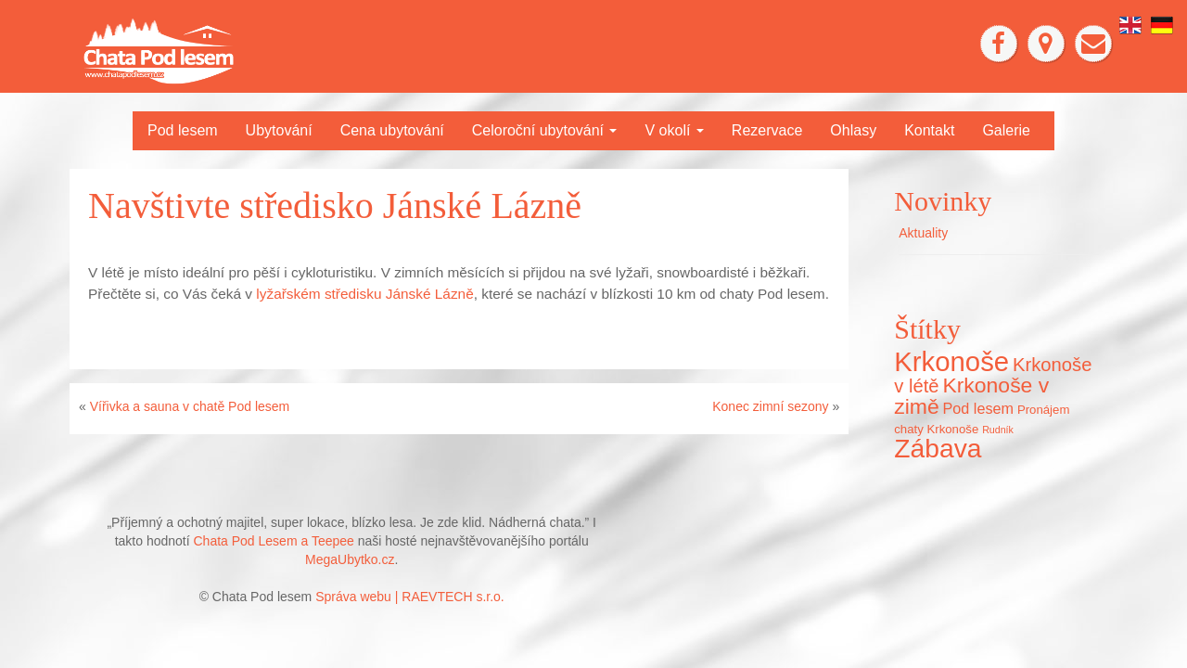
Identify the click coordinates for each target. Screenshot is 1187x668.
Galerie (1006, 130)
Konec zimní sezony (770, 406)
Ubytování (279, 130)
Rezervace (767, 130)
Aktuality (923, 232)
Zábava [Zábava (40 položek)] (937, 448)
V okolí (674, 130)
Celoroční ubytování (545, 130)
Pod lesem (182, 130)
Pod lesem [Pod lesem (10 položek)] (978, 408)
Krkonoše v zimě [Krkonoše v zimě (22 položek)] (971, 395)
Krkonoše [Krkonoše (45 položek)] (951, 361)
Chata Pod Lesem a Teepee (274, 540)
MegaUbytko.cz (349, 559)
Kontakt (929, 130)
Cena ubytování (392, 130)
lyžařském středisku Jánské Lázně (364, 294)
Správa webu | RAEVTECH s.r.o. (409, 596)
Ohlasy (853, 130)
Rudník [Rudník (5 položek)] (998, 429)
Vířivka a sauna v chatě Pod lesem (190, 406)
